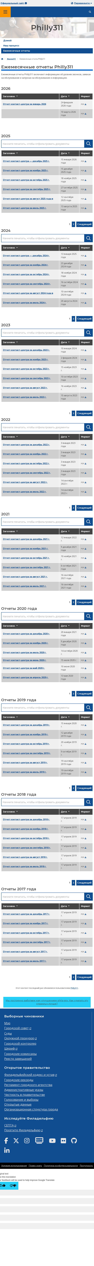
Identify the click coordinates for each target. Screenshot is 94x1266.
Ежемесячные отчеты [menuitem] (16, 51)
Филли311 (11, 59)
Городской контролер (20, 1043)
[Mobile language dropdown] (82, 3)
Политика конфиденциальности (61, 1165)
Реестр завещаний (18, 1059)
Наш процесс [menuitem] (11, 45)
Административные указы (23, 1090)
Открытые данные (17, 1104)
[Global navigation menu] (5, 12)
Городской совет (16, 1028)
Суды (8, 1033)
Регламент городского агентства (28, 1085)
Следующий (84, 224)
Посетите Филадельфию (22, 1130)
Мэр (7, 1023)
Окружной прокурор (19, 1038)
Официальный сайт (14, 3)
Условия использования (14, 1165)
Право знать (35, 1165)
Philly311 (74, 988)
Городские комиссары (20, 1054)
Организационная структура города (31, 1109)
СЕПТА (9, 1125)
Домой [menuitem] (7, 40)
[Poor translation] (13, 1186)
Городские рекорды (18, 1080)
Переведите (83, 3)
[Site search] (90, 12)
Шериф (9, 1048)
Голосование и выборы (21, 1099)
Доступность (86, 1165)
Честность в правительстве (24, 1095)
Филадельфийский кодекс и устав (29, 1075)
